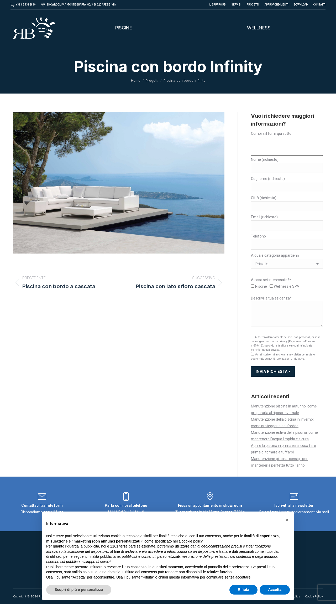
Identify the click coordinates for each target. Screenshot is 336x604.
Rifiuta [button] (243, 589)
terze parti (127, 546)
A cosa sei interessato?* (271, 280)
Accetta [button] (274, 589)
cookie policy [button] (192, 541)
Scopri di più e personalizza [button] (79, 589)
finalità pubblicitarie (104, 556)
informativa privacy (267, 349)
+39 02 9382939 (26, 4)
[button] (287, 520)
